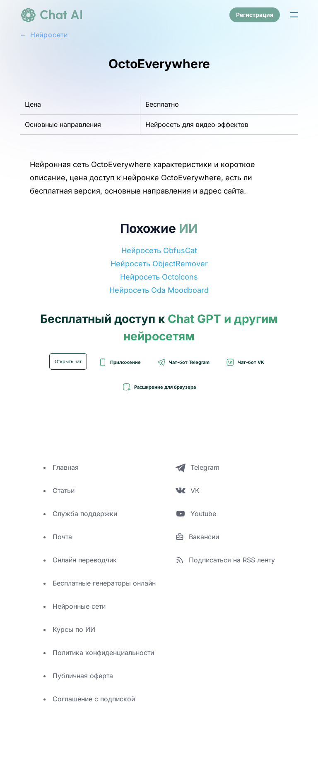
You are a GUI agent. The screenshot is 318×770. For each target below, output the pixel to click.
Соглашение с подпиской (94, 699)
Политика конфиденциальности (103, 652)
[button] (294, 14)
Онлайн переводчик (85, 560)
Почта (62, 537)
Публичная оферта (83, 676)
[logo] (51, 15)
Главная (66, 467)
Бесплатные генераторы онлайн (104, 583)
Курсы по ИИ (74, 629)
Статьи (64, 490)
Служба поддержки (85, 513)
